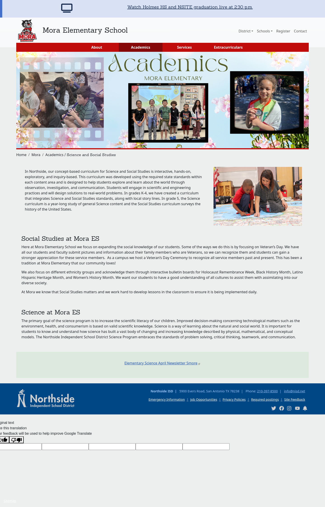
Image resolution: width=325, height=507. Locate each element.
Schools (263, 31)
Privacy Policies (234, 399)
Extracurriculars (228, 47)
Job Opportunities (203, 399)
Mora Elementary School (85, 30)
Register (283, 31)
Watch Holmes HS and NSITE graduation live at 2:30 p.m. (190, 7)
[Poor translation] (16, 439)
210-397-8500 (267, 391)
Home (21, 154)
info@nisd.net (294, 391)
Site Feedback (294, 399)
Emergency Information (167, 399)
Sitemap (10, 501)
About (96, 47)
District (245, 31)
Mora (35, 154)
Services (184, 47)
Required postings (265, 399)
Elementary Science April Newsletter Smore (162, 363)
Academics (140, 47)
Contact (300, 31)
